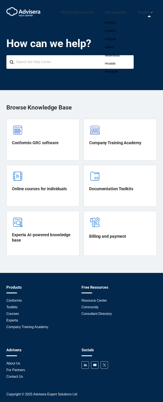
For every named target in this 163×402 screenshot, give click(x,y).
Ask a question (123, 11)
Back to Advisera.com (89, 11)
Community (90, 305)
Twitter (104, 363)
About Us (13, 362)
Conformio (14, 299)
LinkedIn (85, 363)
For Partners (15, 368)
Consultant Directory (97, 312)
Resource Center (94, 299)
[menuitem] (148, 11)
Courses (12, 312)
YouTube (94, 363)
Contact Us (14, 375)
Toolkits (12, 305)
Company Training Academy (27, 325)
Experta (12, 319)
